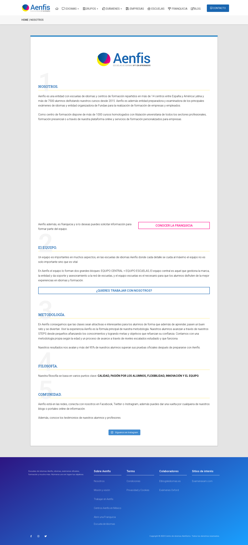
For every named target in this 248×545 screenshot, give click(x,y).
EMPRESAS (135, 8)
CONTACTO (218, 8)
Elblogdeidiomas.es (170, 481)
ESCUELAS (155, 8)
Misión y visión (102, 490)
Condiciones (133, 481)
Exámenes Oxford (169, 490)
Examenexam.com (202, 481)
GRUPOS (89, 8)
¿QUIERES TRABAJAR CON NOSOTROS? (124, 290)
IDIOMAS (69, 8)
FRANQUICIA (177, 8)
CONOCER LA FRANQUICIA (174, 225)
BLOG (196, 8)
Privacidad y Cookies (138, 490)
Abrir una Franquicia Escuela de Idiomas (105, 520)
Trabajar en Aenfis (103, 499)
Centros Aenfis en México (107, 508)
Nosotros (99, 481)
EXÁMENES (111, 8)
